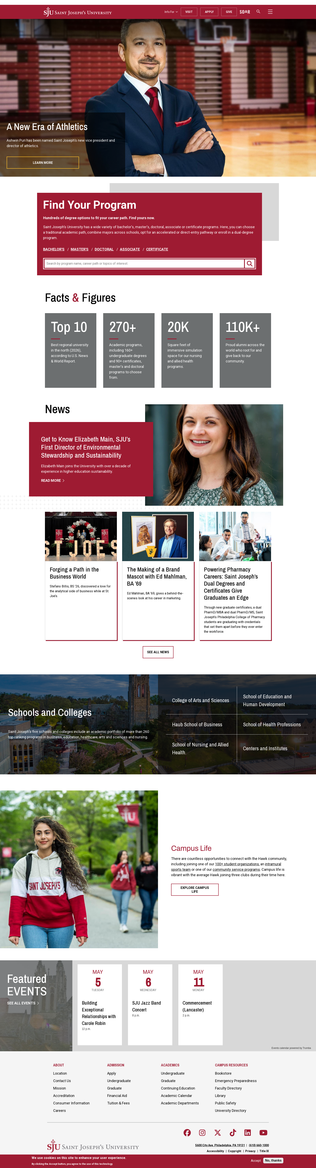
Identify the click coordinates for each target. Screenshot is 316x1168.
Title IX (264, 1151)
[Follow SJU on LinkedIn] (247, 1133)
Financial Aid (117, 1096)
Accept (256, 1161)
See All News (158, 652)
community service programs (236, 869)
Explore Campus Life (195, 890)
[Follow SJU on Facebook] (187, 1133)
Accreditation (64, 1096)
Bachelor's (53, 249)
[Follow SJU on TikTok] (233, 1133)
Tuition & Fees (118, 1103)
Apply (209, 11)
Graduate (114, 1088)
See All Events (21, 1003)
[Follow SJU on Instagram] (202, 1133)
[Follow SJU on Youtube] (263, 1133)
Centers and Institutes (265, 748)
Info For (171, 11)
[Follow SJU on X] (218, 1133)
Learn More (43, 163)
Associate (130, 249)
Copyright (234, 1151)
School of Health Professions (272, 724)
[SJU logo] (78, 12)
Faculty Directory (228, 1088)
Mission (59, 1088)
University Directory (230, 1110)
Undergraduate (119, 1081)
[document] (79, 1161)
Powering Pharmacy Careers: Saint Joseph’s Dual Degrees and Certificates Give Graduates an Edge (231, 583)
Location (60, 1073)
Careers (59, 1110)
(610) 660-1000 (259, 1145)
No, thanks (273, 1160)
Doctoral (104, 249)
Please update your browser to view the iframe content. (194, 1005)
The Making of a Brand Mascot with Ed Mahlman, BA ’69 (157, 576)
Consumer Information (71, 1103)
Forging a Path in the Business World (74, 572)
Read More (51, 480)
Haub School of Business (197, 724)
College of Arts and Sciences (200, 700)
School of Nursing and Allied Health (200, 748)
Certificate (157, 249)
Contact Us (62, 1081)
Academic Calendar (176, 1096)
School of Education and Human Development (267, 700)
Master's (79, 249)
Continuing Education (178, 1088)
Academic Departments (180, 1103)
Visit (189, 11)
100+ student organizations (237, 864)
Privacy (250, 1151)
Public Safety (225, 1103)
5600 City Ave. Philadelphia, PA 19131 (220, 1145)
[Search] (249, 264)
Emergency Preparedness (236, 1081)
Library (220, 1096)
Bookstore (223, 1073)
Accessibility (215, 1151)
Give (229, 11)
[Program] (144, 264)
